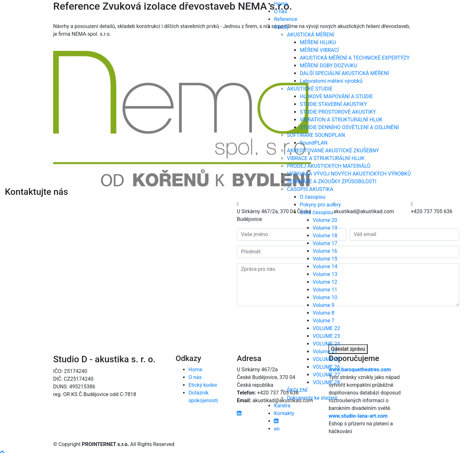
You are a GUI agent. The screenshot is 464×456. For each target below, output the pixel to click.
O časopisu (312, 197)
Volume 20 (325, 220)
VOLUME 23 (326, 336)
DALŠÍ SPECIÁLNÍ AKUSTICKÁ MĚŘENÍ (344, 73)
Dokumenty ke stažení (312, 398)
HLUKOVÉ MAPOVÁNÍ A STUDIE (336, 96)
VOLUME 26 (326, 367)
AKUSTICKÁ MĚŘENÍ (310, 35)
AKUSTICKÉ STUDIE (309, 89)
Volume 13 (325, 274)
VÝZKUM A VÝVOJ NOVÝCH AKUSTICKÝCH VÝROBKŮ (349, 174)
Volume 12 (325, 282)
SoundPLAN (313, 143)
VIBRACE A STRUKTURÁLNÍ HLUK (325, 158)
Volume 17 (325, 243)
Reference (285, 19)
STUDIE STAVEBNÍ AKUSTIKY (333, 104)
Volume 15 (325, 259)
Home (281, 4)
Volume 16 (325, 251)
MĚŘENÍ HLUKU (318, 42)
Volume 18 (325, 236)
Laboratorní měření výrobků (331, 81)
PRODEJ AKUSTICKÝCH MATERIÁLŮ (328, 166)
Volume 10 (325, 297)
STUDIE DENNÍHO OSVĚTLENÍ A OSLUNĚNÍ (349, 127)
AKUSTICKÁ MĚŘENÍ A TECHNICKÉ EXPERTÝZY (355, 58)
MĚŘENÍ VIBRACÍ (319, 50)
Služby (281, 27)
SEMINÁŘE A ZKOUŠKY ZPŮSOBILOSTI (331, 181)
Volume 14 (325, 266)
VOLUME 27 (326, 375)
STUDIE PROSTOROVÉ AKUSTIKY (338, 112)
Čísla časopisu (316, 212)
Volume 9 (323, 305)
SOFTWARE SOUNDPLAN (316, 135)
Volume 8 (323, 313)
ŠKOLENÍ (297, 390)
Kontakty (284, 413)
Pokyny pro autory (320, 205)
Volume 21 (325, 351)
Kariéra (282, 406)
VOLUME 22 (326, 328)
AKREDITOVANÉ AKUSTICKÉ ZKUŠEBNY (333, 150)
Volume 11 (325, 290)
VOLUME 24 (326, 344)
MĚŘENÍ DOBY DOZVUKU (328, 65)
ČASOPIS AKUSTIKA (310, 189)
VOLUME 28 (326, 382)
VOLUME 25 (326, 359)
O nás (280, 11)
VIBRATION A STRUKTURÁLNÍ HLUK (341, 120)
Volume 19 (325, 228)
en (276, 429)
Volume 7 (323, 321)
